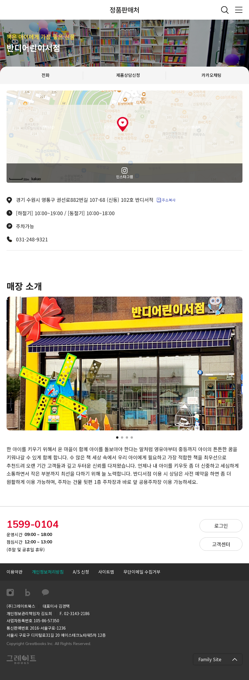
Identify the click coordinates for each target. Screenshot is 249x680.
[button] (117, 437)
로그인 (221, 525)
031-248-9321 (32, 239)
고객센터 (221, 544)
